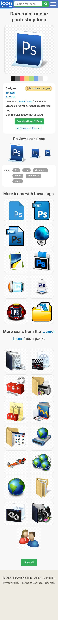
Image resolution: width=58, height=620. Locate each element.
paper (18, 181)
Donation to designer (40, 88)
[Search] (45, 4)
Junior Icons (25, 101)
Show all (29, 562)
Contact (48, 577)
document (40, 170)
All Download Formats (29, 128)
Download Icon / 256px (29, 121)
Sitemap (50, 582)
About (37, 577)
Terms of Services (32, 582)
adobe (18, 175)
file (16, 170)
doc (26, 170)
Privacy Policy (11, 582)
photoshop (33, 175)
